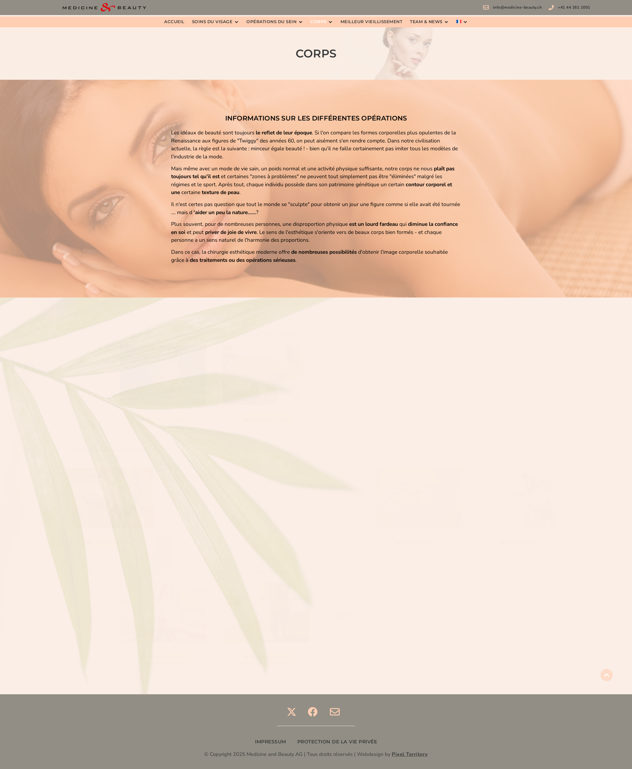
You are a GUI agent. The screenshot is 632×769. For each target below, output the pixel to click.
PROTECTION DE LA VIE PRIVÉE (337, 741)
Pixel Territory (410, 754)
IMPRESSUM (270, 741)
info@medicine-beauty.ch (517, 7)
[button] (215, 21)
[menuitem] (458, 22)
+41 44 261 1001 (574, 7)
